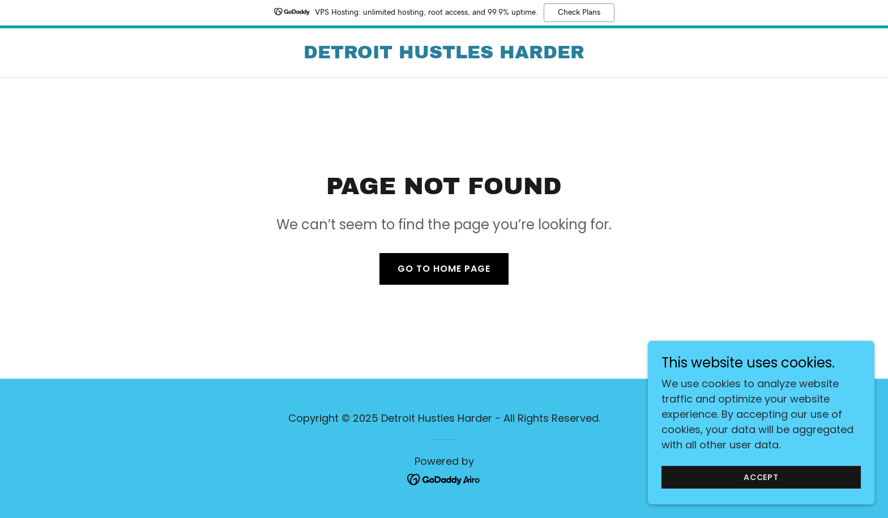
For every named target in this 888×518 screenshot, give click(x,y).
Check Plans (579, 12)
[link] (444, 55)
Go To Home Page (444, 268)
